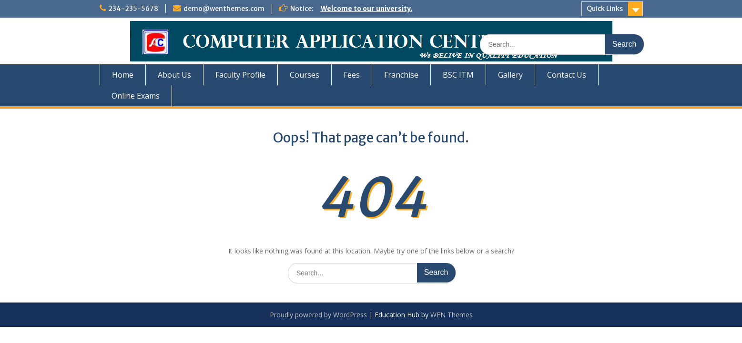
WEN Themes (451, 314)
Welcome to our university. (366, 8)
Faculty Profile (240, 75)
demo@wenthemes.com (223, 8)
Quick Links (605, 8)
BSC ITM (458, 75)
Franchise (401, 75)
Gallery (510, 75)
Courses (304, 75)
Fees (352, 75)
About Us (174, 75)
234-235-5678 (133, 8)
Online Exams (136, 96)
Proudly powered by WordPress (318, 314)
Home (122, 75)
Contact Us (566, 75)
